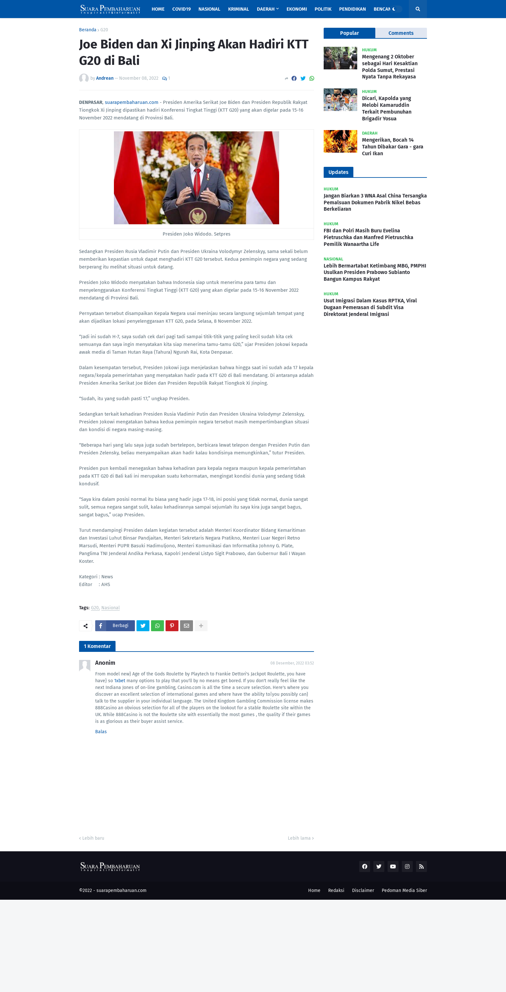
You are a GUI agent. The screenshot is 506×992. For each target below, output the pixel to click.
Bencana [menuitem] (384, 9)
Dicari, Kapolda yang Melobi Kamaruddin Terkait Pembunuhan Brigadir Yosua (386, 108)
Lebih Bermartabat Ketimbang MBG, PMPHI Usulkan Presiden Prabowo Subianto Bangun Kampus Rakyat (375, 272)
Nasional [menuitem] (209, 9)
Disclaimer (363, 890)
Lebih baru (93, 838)
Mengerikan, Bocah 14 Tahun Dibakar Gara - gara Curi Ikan (392, 147)
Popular (349, 33)
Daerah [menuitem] (266, 9)
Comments (401, 33)
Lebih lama (299, 838)
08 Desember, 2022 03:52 (292, 663)
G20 (104, 30)
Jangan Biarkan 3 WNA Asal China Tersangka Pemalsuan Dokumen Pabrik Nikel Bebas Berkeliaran (375, 202)
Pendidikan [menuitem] (352, 9)
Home (314, 890)
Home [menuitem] (158, 9)
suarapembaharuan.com (131, 102)
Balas (101, 731)
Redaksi (336, 890)
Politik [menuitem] (323, 9)
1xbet (119, 680)
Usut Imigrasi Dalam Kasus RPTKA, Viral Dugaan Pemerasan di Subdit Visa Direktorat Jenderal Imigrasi (370, 307)
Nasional (110, 608)
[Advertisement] (193, 945)
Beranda (87, 30)
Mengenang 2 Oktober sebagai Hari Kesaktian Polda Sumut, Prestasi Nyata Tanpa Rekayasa (390, 67)
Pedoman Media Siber (404, 890)
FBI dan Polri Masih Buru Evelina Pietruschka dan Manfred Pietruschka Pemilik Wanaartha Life (368, 237)
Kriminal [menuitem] (238, 9)
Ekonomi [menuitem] (297, 9)
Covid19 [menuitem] (181, 9)
